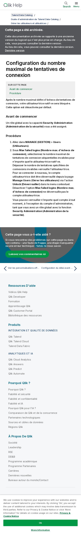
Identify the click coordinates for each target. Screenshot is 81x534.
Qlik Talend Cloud (18, 341)
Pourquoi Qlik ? (17, 389)
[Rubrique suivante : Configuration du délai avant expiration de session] (59, 268)
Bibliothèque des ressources (25, 315)
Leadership (14, 447)
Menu (76, 6)
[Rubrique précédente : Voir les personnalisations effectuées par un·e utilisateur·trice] (21, 268)
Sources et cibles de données (25, 422)
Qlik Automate (16, 373)
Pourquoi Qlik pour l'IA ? (22, 408)
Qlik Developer (16, 296)
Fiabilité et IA (15, 403)
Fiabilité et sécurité (19, 394)
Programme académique (22, 461)
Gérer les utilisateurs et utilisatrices (28, 23)
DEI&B (11, 456)
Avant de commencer (21, 89)
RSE (10, 452)
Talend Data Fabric (19, 346)
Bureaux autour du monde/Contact (28, 480)
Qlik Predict (15, 368)
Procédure (15, 93)
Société (12, 442)
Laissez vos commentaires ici (27, 254)
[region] (40, 514)
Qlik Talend (14, 336)
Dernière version (14, 50)
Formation (14, 301)
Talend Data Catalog (22, 15)
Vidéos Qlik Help (18, 292)
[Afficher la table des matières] (6, 15)
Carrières (13, 470)
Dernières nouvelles (20, 475)
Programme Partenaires (22, 466)
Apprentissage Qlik (19, 306)
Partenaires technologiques (24, 417)
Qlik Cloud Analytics (19, 359)
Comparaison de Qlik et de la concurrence (32, 412)
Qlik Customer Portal (20, 310)
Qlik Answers (15, 364)
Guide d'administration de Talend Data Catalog (35, 19)
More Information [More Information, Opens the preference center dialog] (40, 530)
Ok (40, 522)
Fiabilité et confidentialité (22, 398)
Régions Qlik (15, 426)
